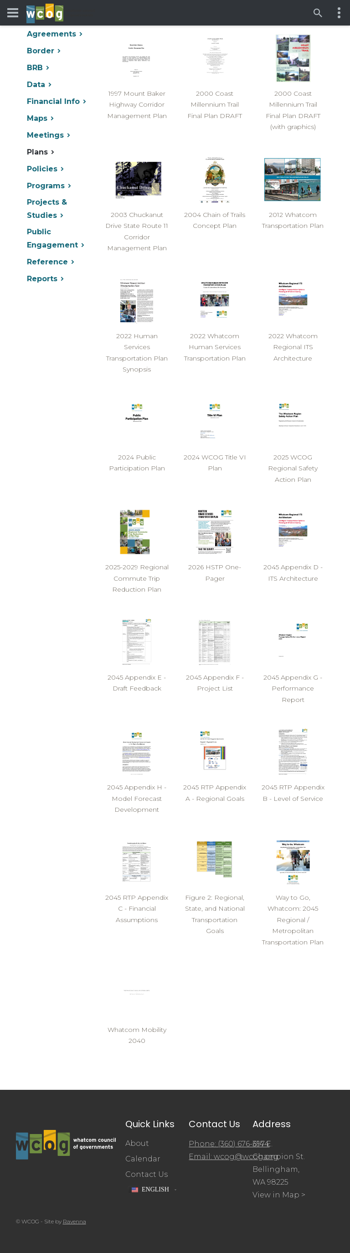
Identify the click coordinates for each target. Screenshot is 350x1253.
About (137, 1143)
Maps (37, 118)
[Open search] (318, 13)
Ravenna (74, 1221)
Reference (47, 262)
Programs (46, 185)
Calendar (142, 1159)
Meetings (45, 135)
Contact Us (146, 1174)
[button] (152, 1190)
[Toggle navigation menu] (13, 13)
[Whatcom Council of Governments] (60, 13)
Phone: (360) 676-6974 (229, 1144)
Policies (42, 169)
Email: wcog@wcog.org (233, 1156)
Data (36, 84)
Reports (42, 278)
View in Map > (278, 1195)
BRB (35, 67)
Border (40, 50)
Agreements (51, 34)
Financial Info (53, 101)
